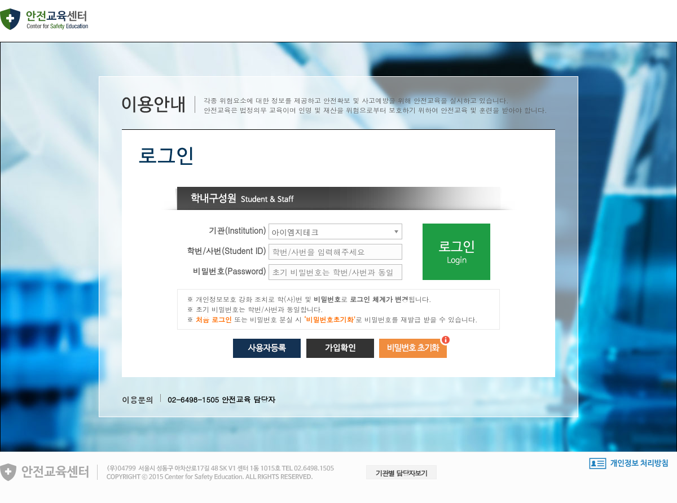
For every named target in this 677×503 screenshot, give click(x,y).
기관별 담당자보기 (401, 473)
